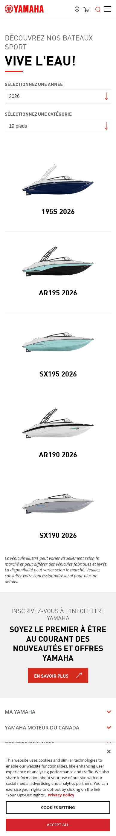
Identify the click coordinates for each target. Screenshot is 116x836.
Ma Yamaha (20, 711)
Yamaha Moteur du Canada (42, 727)
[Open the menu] (98, 9)
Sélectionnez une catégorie (38, 113)
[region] (58, 789)
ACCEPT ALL (58, 824)
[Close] (108, 751)
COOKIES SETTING (58, 807)
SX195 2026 (58, 373)
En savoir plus (51, 675)
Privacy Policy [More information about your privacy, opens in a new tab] (61, 795)
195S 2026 (58, 210)
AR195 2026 (58, 292)
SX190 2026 (58, 534)
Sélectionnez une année (34, 84)
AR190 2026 (58, 454)
